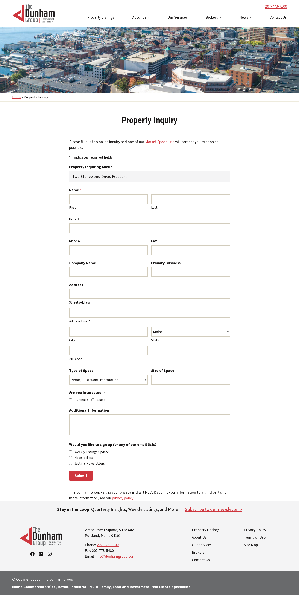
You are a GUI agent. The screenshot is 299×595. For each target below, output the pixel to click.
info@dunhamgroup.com (115, 556)
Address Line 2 (79, 321)
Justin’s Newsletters (89, 463)
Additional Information (89, 410)
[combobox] (190, 332)
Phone (74, 241)
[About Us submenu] (148, 17)
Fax (154, 241)
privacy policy (122, 498)
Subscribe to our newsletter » (213, 509)
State (155, 340)
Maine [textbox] (158, 332)
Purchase (81, 399)
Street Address (80, 302)
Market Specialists (159, 142)
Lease (101, 399)
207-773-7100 (276, 6)
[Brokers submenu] (220, 17)
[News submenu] (250, 17)
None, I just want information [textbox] (94, 380)
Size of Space (162, 370)
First (72, 207)
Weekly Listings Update (91, 452)
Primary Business (166, 263)
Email (75, 219)
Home (16, 97)
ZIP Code (75, 359)
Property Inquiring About (90, 167)
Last (154, 207)
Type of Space (81, 370)
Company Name (82, 263)
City (72, 340)
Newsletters (83, 457)
